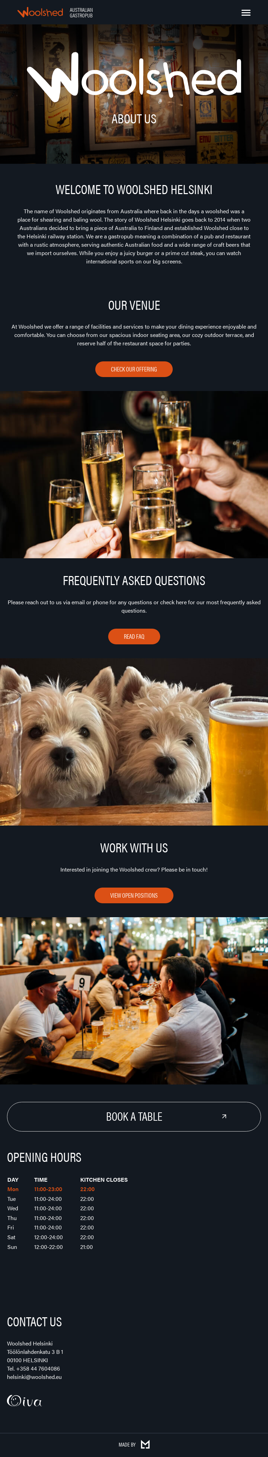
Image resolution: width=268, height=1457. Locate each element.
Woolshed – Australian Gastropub (40, 12)
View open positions (134, 895)
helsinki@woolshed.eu (34, 1377)
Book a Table (134, 1115)
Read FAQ (134, 636)
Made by (134, 1444)
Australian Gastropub (81, 12)
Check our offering (134, 369)
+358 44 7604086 (38, 1368)
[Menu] (246, 13)
